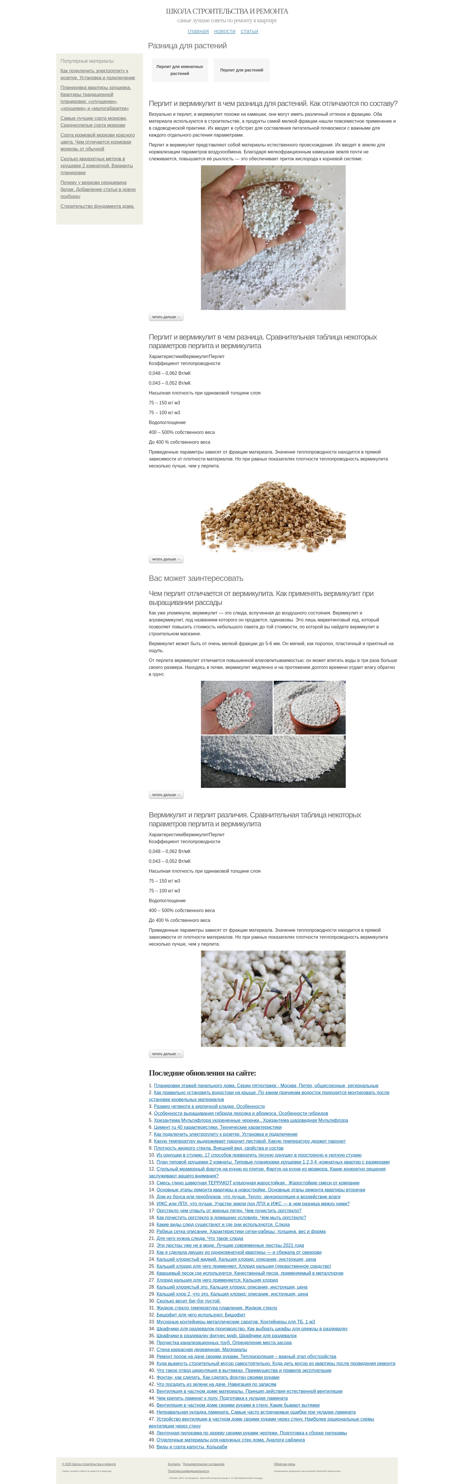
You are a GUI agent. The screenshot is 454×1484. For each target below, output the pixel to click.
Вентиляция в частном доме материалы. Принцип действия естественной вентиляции (250, 1391)
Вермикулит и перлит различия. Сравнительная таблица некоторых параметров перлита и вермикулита (255, 819)
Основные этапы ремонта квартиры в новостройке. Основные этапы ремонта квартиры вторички (261, 1189)
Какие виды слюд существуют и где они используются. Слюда (223, 1224)
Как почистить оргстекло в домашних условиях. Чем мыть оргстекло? (231, 1217)
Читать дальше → (166, 317)
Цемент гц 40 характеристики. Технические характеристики (218, 1127)
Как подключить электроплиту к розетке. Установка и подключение (226, 1134)
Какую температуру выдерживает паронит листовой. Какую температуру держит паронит (250, 1141)
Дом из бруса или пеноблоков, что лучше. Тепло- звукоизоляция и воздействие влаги (248, 1196)
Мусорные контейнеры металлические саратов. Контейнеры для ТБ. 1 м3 (236, 1321)
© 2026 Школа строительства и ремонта (89, 1464)
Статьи (249, 31)
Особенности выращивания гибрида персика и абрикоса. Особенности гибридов (241, 1113)
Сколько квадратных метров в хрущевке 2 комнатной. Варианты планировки (97, 165)
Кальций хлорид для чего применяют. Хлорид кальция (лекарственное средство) (244, 1266)
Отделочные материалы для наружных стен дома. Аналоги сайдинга (231, 1439)
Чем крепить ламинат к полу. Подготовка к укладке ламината (222, 1398)
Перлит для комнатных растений (180, 70)
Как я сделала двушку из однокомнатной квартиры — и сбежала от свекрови (239, 1252)
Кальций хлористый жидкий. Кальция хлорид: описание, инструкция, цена (236, 1259)
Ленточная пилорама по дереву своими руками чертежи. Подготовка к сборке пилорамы (252, 1432)
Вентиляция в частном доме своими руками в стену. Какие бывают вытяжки (238, 1405)
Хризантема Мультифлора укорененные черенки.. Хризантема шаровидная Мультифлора (251, 1120)
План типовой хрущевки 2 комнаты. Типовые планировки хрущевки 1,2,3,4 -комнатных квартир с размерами (273, 1162)
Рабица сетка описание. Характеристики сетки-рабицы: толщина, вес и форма (241, 1231)
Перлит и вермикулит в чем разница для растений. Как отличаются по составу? (273, 103)
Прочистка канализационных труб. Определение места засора (224, 1342)
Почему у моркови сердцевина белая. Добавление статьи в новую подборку (98, 189)
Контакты (174, 1464)
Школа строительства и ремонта (227, 11)
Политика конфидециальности (188, 1471)
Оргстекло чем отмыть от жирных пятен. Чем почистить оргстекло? (229, 1210)
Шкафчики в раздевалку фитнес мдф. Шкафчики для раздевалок (227, 1335)
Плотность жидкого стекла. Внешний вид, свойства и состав (218, 1148)
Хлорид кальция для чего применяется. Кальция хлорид (217, 1280)
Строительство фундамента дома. (98, 206)
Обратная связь (284, 1464)
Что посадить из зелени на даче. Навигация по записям (217, 1384)
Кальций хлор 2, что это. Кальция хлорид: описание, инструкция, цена (232, 1294)
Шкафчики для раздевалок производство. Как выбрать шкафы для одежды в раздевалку (252, 1328)
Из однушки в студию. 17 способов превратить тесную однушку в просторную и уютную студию (259, 1155)
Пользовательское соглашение (204, 1464)
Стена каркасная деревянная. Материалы (202, 1349)
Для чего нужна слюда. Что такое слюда (200, 1238)
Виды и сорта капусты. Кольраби (192, 1446)
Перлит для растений (241, 70)
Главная (198, 31)
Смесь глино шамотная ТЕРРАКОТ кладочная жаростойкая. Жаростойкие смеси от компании (258, 1182)
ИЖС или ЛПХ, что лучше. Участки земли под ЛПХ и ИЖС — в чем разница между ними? (253, 1203)
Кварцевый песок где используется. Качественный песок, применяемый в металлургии (250, 1273)
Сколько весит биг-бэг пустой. (189, 1300)
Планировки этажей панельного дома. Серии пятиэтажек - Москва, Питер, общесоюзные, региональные (266, 1085)
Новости (224, 31)
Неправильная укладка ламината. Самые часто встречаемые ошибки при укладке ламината (256, 1412)
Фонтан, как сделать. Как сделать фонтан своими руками (218, 1377)
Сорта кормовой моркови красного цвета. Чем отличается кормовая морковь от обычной (98, 142)
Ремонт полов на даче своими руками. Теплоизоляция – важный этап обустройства (246, 1356)
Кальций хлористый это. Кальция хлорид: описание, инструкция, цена (232, 1287)
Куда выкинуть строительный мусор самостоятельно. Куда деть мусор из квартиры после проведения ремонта (276, 1363)
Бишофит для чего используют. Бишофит (201, 1314)
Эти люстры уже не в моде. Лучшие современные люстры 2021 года (230, 1245)
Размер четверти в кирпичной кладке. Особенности (209, 1106)
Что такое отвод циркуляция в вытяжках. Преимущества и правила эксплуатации (244, 1370)
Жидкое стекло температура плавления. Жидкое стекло (217, 1307)
